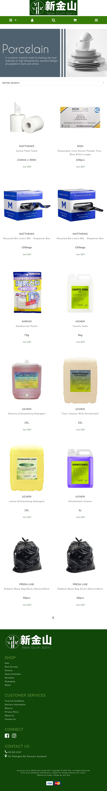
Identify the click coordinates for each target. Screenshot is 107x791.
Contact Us (10, 719)
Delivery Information (15, 704)
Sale (7, 663)
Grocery (9, 670)
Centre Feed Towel (27, 150)
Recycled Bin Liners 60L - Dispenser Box (80, 238)
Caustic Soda (80, 326)
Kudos (49, 775)
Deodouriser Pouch (27, 326)
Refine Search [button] (53, 83)
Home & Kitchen (13, 674)
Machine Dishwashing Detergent (27, 413)
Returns (9, 708)
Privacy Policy (12, 712)
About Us (9, 715)
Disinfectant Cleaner (80, 501)
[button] (10, 20)
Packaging (10, 681)
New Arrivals (11, 667)
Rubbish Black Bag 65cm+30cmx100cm (27, 588)
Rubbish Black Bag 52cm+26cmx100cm (80, 588)
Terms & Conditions (14, 701)
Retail (8, 685)
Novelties (9, 678)
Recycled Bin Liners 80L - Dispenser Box (26, 238)
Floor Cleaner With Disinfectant (80, 413)
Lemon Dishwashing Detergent (27, 501)
